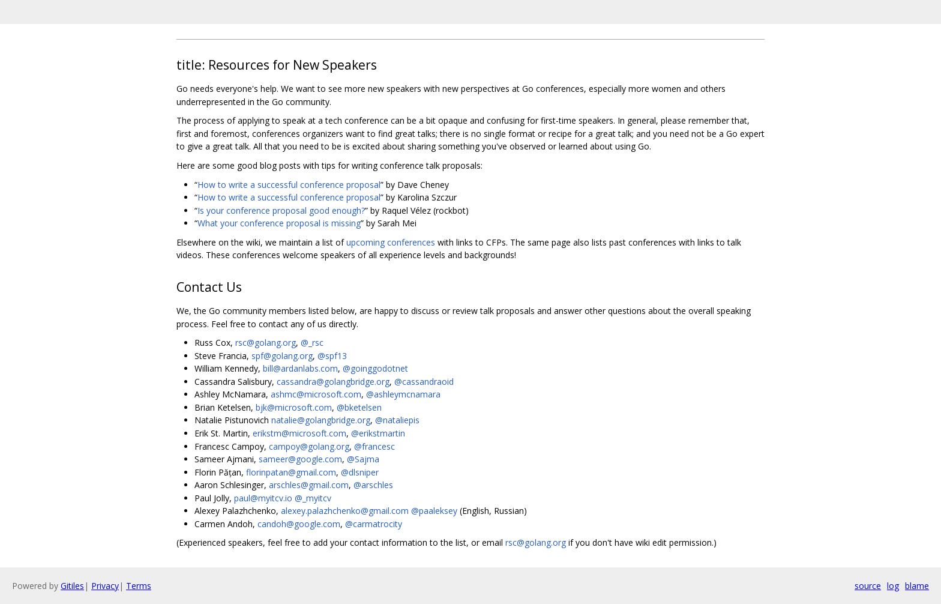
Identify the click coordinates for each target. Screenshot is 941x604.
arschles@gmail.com (309, 485)
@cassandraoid (424, 381)
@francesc (374, 446)
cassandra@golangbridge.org (333, 381)
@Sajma (363, 459)
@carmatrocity (373, 524)
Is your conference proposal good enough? (281, 210)
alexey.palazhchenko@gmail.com (345, 510)
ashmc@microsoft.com (316, 394)
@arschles (373, 485)
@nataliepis (397, 420)
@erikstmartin (378, 433)
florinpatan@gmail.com (291, 472)
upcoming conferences (390, 242)
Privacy (105, 585)
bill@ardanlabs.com (300, 368)
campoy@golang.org (309, 446)
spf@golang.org (282, 355)
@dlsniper (360, 472)
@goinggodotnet (375, 368)
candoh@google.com (298, 524)
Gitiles (72, 585)
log (893, 585)
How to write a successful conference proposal (288, 184)
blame (917, 585)
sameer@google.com (300, 459)
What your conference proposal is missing (279, 223)
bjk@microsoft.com (294, 407)
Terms (138, 585)
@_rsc (312, 342)
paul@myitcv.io (263, 498)
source (868, 585)
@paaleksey (434, 510)
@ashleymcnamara (403, 394)
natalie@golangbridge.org (320, 420)
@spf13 (332, 355)
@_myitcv (313, 498)
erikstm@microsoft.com (299, 433)
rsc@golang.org (265, 342)
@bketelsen (359, 407)
